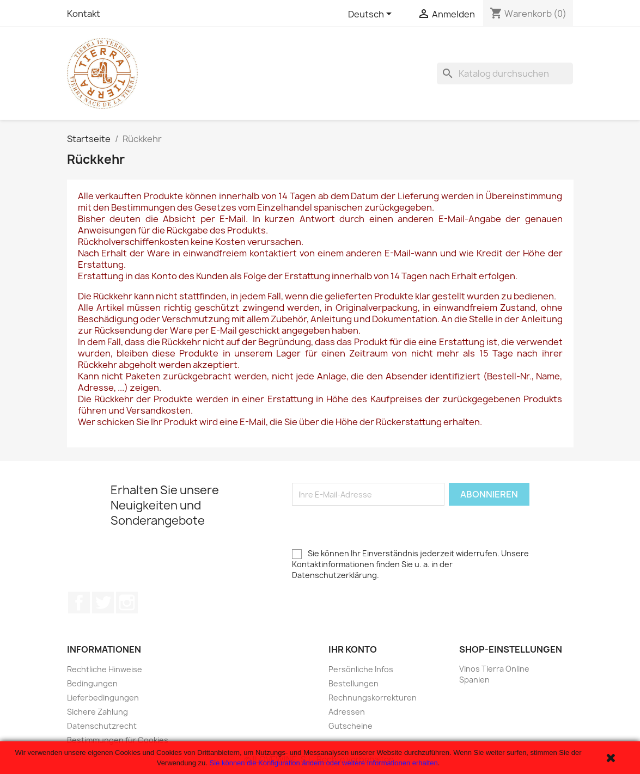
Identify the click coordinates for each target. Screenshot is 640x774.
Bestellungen (353, 683)
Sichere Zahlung (97, 712)
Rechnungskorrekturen (372, 697)
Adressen (346, 712)
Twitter (103, 602)
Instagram (127, 602)
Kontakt (83, 14)
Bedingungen (92, 683)
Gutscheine (350, 726)
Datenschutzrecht (102, 726)
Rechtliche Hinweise (104, 669)
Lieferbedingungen (103, 697)
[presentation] (375, 527)
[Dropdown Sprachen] (371, 14)
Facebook (79, 602)
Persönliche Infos (360, 669)
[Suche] (505, 73)
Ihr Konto (352, 649)
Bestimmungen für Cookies (117, 740)
